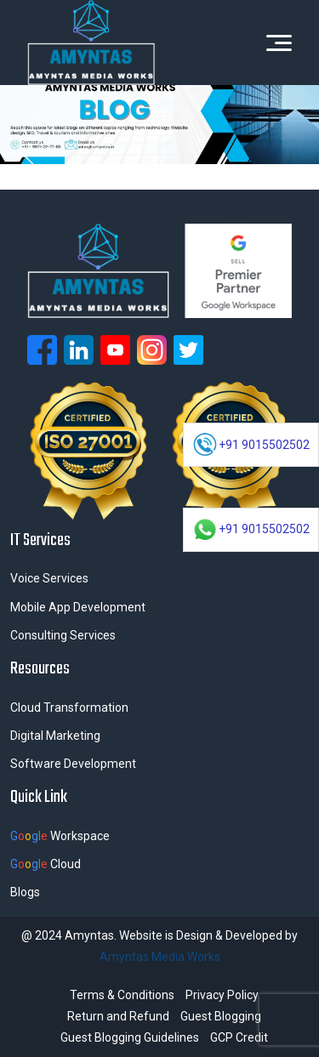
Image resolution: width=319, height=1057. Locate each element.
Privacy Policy (222, 995)
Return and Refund (118, 1016)
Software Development (73, 763)
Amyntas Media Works (160, 956)
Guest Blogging (220, 1016)
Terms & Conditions (122, 995)
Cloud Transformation (69, 707)
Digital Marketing (55, 735)
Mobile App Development (77, 607)
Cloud (45, 864)
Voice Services (49, 578)
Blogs (25, 892)
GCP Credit (239, 1037)
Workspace (60, 836)
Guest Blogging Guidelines (129, 1037)
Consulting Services (63, 635)
